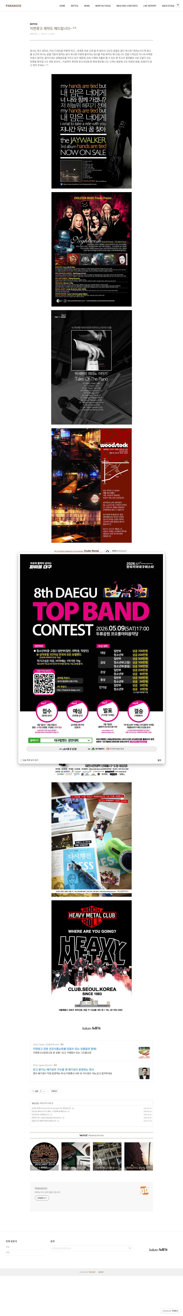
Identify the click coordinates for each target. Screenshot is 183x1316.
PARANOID (13, 6)
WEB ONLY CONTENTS (127, 5)
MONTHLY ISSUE (103, 5)
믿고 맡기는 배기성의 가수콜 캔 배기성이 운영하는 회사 (63, 1109)
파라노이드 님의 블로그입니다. (47, 1232)
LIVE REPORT (149, 5)
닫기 (159, 760)
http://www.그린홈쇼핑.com (46, 1084)
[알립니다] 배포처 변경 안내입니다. (44, 1161)
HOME (62, 5)
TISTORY (92, 1312)
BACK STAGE (168, 5)
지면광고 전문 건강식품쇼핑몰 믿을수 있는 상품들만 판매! (65, 1088)
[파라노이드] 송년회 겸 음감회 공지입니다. (47, 1157)
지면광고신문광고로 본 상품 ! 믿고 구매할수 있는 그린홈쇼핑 (62, 1092)
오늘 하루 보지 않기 (29, 760)
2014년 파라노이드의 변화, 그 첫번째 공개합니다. (49, 1151)
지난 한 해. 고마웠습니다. (40, 1154)
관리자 (101, 1312)
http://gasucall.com (42, 1105)
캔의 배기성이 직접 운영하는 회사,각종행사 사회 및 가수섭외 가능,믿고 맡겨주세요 (72, 1113)
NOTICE (74, 5)
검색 (130, 1288)
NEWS (87, 5)
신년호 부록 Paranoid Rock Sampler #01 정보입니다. (51, 1148)
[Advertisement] (91, 1057)
